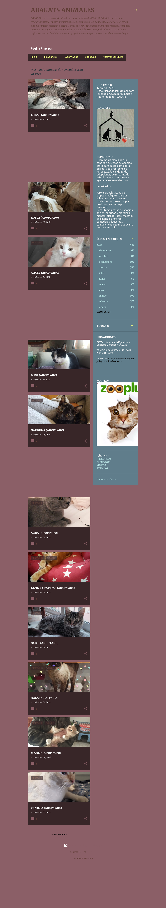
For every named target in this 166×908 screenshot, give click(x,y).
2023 (99, 244)
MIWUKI (101, 465)
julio (101, 273)
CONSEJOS (90, 57)
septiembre (105, 261)
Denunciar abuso (106, 479)
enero (102, 307)
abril (101, 290)
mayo (102, 284)
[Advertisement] (58, 157)
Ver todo (36, 74)
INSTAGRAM (104, 459)
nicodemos (91, 852)
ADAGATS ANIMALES (62, 10)
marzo (103, 295)
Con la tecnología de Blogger (83, 845)
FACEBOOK (103, 462)
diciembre (105, 250)
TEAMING (102, 468)
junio (102, 278)
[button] (86, 126)
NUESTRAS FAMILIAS (113, 57)
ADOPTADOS (71, 57)
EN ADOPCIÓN (51, 57)
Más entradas (59, 834)
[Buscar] (136, 10)
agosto (103, 267)
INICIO (34, 57)
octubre (103, 256)
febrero (103, 301)
